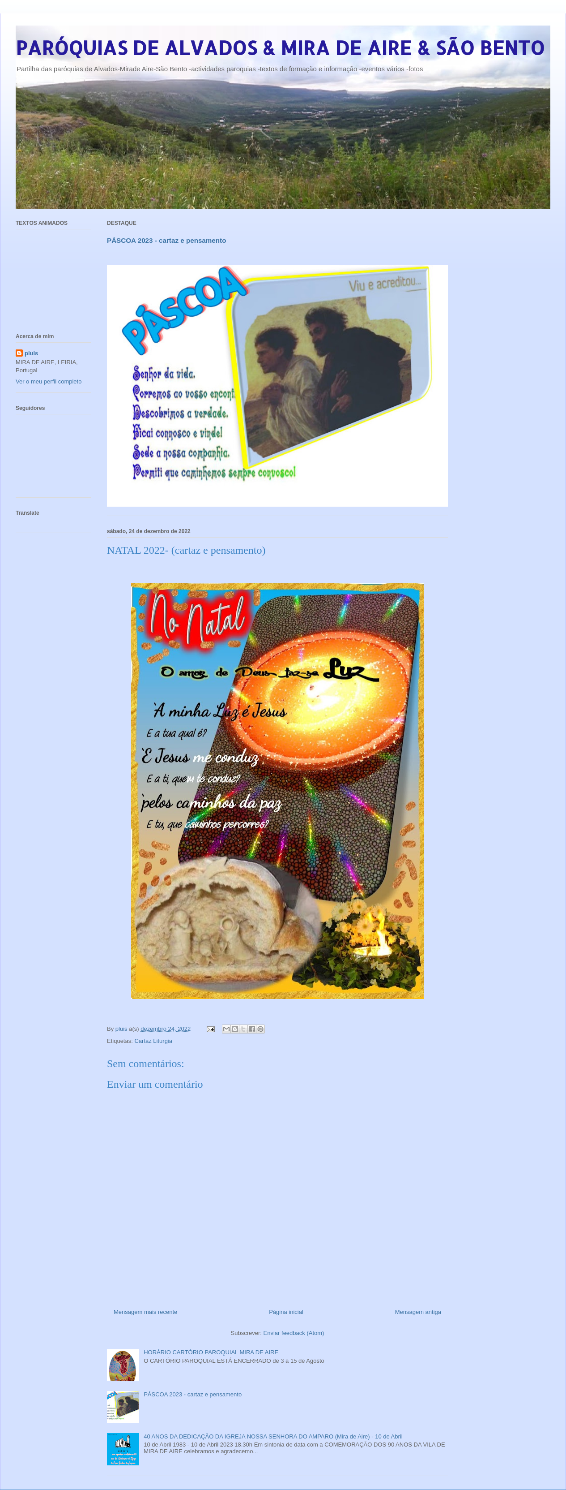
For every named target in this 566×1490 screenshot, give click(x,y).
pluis (31, 353)
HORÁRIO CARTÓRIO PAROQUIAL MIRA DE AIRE (211, 1352)
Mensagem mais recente (145, 1312)
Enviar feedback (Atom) (294, 1333)
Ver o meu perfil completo (48, 381)
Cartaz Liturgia (153, 1041)
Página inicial (286, 1312)
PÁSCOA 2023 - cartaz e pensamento (193, 1394)
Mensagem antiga (418, 1312)
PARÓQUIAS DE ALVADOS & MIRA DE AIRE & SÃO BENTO (280, 47)
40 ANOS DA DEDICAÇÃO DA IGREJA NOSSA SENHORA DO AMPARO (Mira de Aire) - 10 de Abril (273, 1436)
